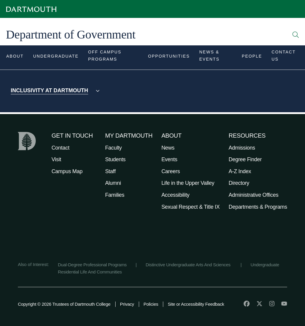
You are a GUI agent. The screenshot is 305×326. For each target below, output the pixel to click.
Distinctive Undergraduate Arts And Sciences (189, 264)
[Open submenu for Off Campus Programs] (113, 57)
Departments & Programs (258, 207)
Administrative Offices (253, 195)
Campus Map (67, 171)
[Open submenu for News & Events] (215, 57)
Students (115, 159)
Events (169, 159)
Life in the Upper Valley (187, 183)
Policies (151, 304)
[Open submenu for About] (15, 57)
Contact (60, 148)
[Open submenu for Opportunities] (169, 57)
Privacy (127, 304)
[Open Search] (295, 34)
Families (115, 195)
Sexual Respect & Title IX (190, 207)
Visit (56, 159)
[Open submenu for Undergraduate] (56, 57)
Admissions (242, 148)
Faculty (113, 148)
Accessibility (175, 195)
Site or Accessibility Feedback (196, 304)
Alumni (113, 183)
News (168, 148)
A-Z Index (240, 171)
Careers (170, 171)
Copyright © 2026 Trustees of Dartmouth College (64, 304)
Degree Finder (245, 159)
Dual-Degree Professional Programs (92, 264)
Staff (110, 171)
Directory (239, 183)
